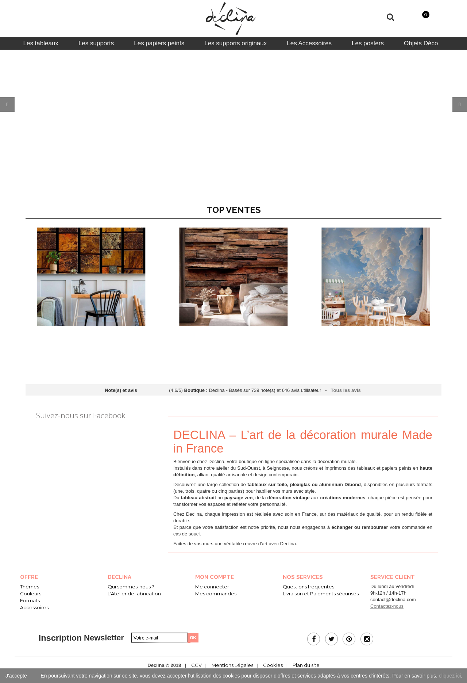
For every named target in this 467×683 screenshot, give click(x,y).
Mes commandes (215, 593)
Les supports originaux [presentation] (235, 43)
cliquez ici (450, 676)
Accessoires (34, 607)
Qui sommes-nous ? (131, 586)
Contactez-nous (387, 606)
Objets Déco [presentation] (421, 43)
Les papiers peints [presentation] (159, 43)
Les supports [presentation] (96, 43)
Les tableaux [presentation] (40, 43)
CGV (196, 665)
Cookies (273, 665)
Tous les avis (346, 390)
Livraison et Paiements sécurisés (321, 593)
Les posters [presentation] (368, 43)
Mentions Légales (232, 665)
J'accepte (16, 676)
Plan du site (306, 665)
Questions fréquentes (308, 586)
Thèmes (29, 586)
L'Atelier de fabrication (134, 593)
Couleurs (30, 593)
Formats (30, 600)
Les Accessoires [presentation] (309, 43)
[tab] (40, 43)
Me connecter (212, 586)
